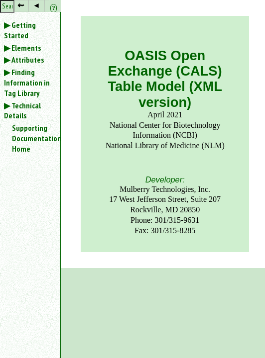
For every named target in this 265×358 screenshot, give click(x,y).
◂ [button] (36, 5)
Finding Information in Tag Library (27, 82)
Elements (26, 48)
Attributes (27, 60)
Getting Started (20, 30)
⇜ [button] (20, 5)
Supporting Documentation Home (36, 138)
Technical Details (22, 110)
